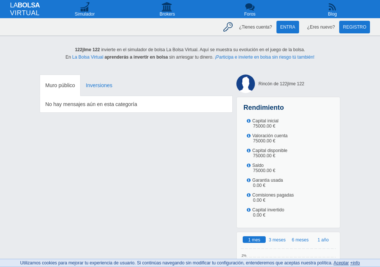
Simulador (85, 14)
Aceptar (341, 263)
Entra (287, 27)
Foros (250, 14)
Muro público (60, 85)
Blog (332, 14)
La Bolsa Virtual (88, 57)
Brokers (167, 14)
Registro (354, 27)
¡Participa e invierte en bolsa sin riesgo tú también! (265, 57)
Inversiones (99, 85)
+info (355, 263)
